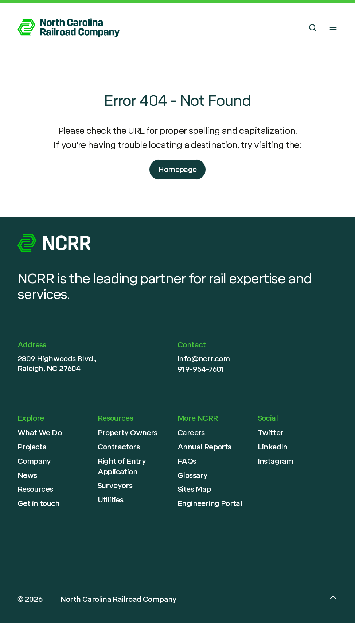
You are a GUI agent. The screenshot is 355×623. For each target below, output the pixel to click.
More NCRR (198, 418)
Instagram (275, 461)
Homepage (177, 169)
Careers (191, 432)
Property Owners (127, 432)
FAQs (187, 461)
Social (268, 418)
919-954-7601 (201, 369)
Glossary (192, 475)
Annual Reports (204, 447)
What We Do (39, 432)
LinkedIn (273, 447)
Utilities (111, 499)
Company (34, 461)
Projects (31, 447)
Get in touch (38, 503)
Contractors (119, 447)
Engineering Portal (210, 503)
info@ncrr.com (204, 358)
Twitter (271, 432)
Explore (30, 418)
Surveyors (115, 485)
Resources (35, 489)
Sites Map (194, 489)
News (27, 475)
